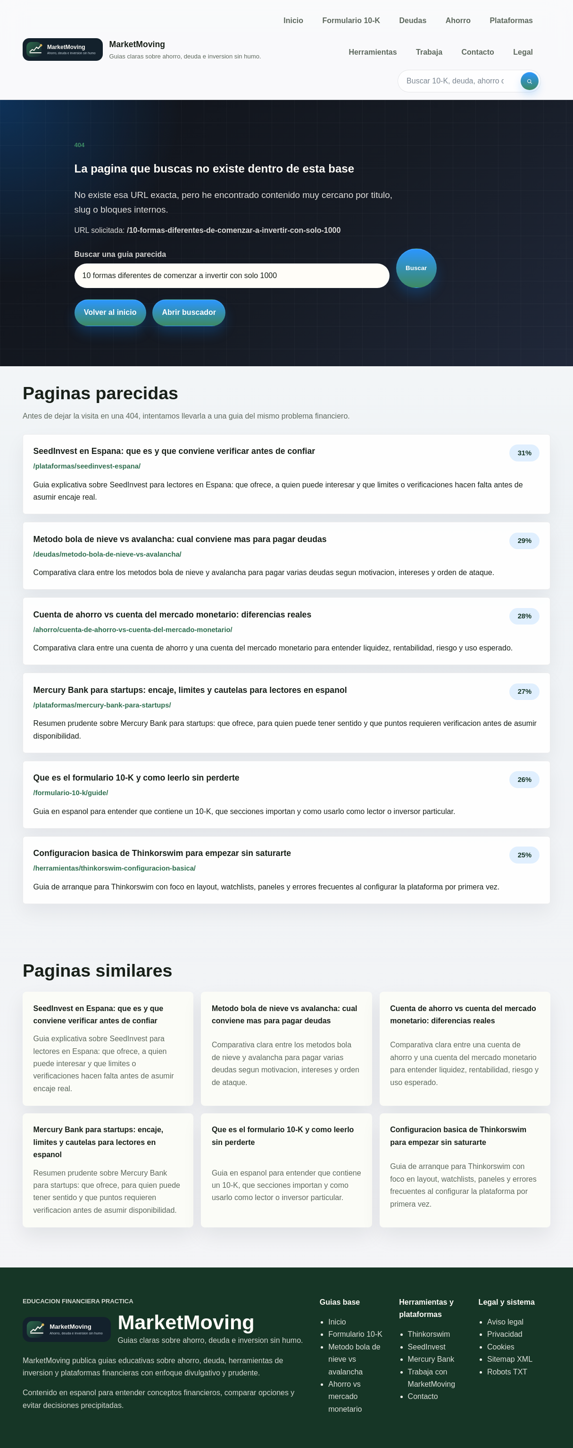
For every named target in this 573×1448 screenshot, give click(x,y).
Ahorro (458, 20)
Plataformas (511, 20)
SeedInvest (427, 1347)
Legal (523, 52)
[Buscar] (530, 81)
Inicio (293, 20)
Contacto (477, 52)
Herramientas (373, 52)
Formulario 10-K (351, 20)
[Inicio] (142, 50)
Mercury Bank (431, 1359)
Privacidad (505, 1334)
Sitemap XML (509, 1359)
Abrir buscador (189, 312)
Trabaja (429, 52)
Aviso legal (505, 1322)
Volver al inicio (110, 312)
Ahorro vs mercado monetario (345, 1396)
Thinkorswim (429, 1334)
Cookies (501, 1347)
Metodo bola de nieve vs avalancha (354, 1359)
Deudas (413, 20)
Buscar (416, 268)
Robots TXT (507, 1372)
